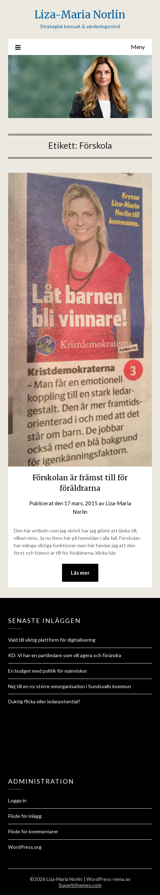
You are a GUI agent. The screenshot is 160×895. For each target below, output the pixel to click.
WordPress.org (25, 847)
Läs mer (80, 572)
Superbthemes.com (80, 885)
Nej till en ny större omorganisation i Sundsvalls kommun (69, 686)
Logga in (17, 800)
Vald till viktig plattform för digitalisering (52, 640)
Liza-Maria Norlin (80, 14)
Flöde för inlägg (25, 816)
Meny (138, 46)
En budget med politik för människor (47, 671)
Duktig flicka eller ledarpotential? (44, 701)
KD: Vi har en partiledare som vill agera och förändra (64, 655)
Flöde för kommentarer (33, 831)
